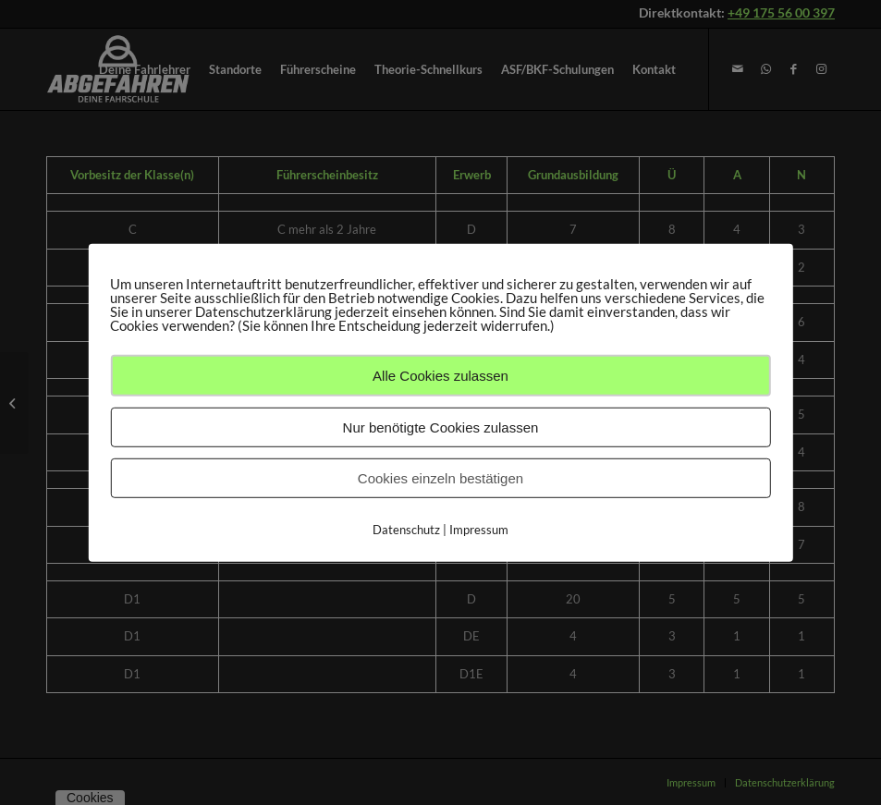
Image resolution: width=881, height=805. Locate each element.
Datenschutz (406, 528)
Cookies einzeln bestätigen (440, 477)
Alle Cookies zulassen (440, 375)
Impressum (478, 528)
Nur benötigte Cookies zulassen (441, 426)
